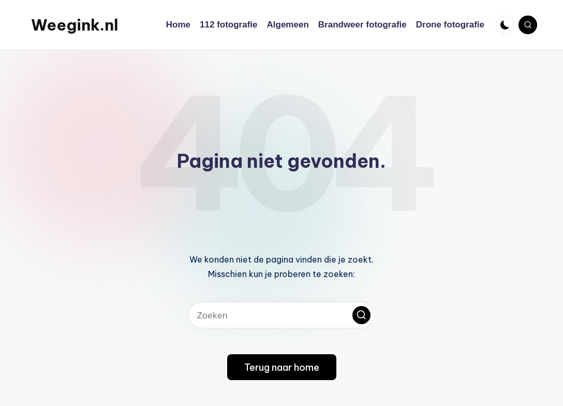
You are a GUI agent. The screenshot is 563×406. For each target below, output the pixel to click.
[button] (361, 315)
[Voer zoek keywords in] (281, 315)
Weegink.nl (74, 25)
